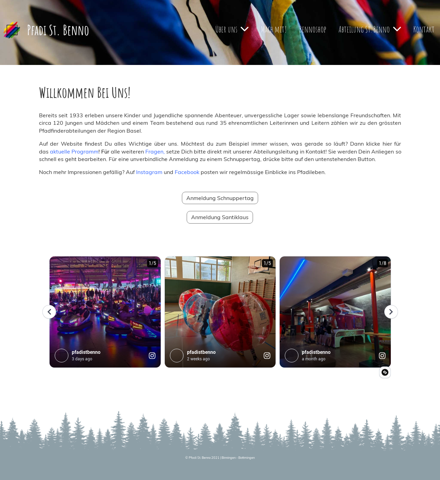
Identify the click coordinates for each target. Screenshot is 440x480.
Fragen (154, 151)
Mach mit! (274, 29)
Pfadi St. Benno (58, 30)
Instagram (149, 172)
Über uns (232, 29)
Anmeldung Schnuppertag (220, 198)
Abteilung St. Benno (369, 29)
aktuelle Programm (74, 151)
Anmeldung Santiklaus (220, 217)
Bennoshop (312, 29)
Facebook (187, 172)
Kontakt (424, 29)
